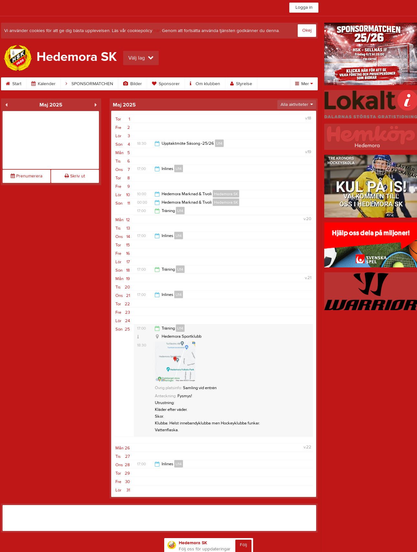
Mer (304, 84)
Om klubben (205, 84)
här (157, 31)
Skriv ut (75, 176)
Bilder (132, 84)
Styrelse (241, 84)
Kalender (43, 84)
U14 (219, 143)
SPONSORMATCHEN (89, 84)
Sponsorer (166, 84)
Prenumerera (26, 176)
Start (13, 84)
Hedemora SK (226, 194)
